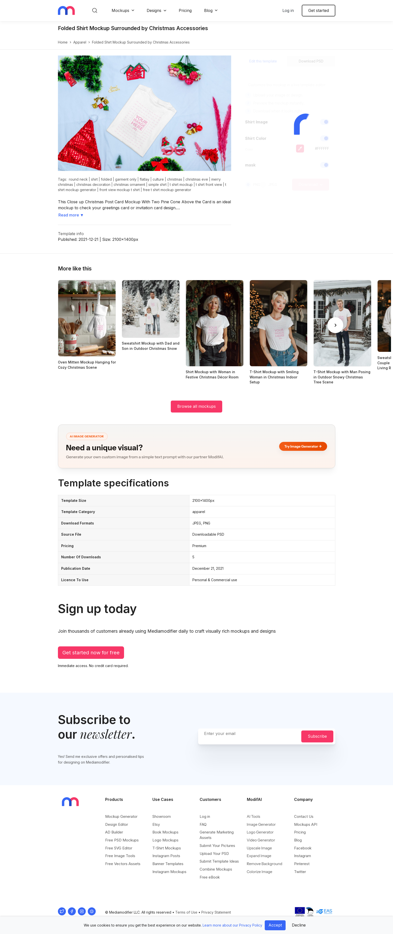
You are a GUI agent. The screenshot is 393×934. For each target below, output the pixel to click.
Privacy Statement (216, 912)
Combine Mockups (216, 869)
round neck (78, 179)
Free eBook (210, 877)
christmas (174, 179)
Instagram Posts (166, 855)
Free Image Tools (120, 855)
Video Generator (261, 840)
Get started (318, 10)
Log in (288, 10)
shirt (94, 179)
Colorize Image (259, 871)
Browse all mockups (196, 406)
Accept (275, 925)
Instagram (302, 855)
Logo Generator (260, 832)
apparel (79, 42)
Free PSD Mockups (122, 840)
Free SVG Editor (118, 848)
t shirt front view (209, 184)
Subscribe (317, 736)
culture (158, 179)
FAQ (203, 824)
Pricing (185, 10)
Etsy (156, 824)
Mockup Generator (121, 816)
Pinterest (301, 863)
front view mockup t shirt (119, 190)
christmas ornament (129, 184)
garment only (125, 179)
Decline (299, 925)
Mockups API (305, 824)
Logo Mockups (165, 840)
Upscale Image (259, 848)
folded (106, 179)
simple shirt (157, 184)
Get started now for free (91, 653)
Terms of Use (186, 912)
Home (63, 42)
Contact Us (303, 816)
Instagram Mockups (169, 871)
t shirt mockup (181, 184)
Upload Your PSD (214, 853)
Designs (154, 10)
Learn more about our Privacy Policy (232, 925)
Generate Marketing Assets (217, 835)
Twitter (300, 871)
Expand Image (259, 855)
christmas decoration (93, 184)
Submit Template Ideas (219, 861)
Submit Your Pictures (217, 845)
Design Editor (116, 824)
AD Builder (114, 832)
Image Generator (261, 824)
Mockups (120, 10)
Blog (208, 10)
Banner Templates (167, 863)
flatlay (144, 179)
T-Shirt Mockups (166, 848)
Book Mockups (165, 832)
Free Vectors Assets (122, 863)
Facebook (302, 848)
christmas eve (196, 179)
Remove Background (264, 863)
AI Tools (253, 816)
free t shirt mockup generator (167, 190)
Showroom (161, 816)
